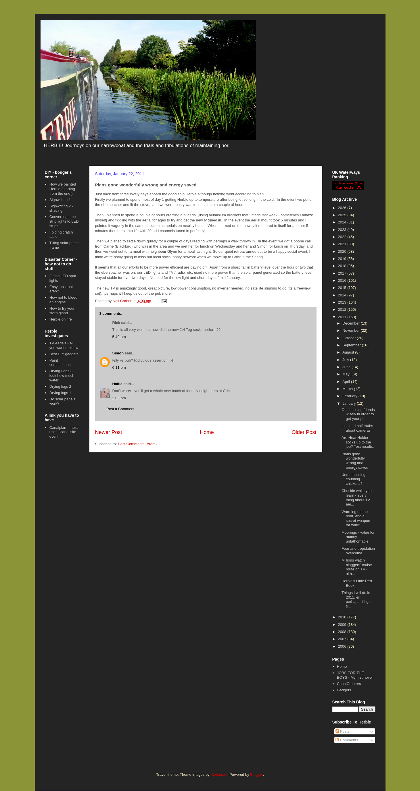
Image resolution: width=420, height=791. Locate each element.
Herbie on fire (60, 319)
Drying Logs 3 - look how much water (62, 375)
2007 (343, 639)
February (350, 396)
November (351, 330)
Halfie (117, 384)
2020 (343, 251)
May (346, 374)
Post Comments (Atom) (137, 444)
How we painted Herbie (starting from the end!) (62, 188)
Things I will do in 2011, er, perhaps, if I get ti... (357, 599)
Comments (346, 740)
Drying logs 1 (60, 393)
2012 (343, 309)
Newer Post (108, 432)
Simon (118, 353)
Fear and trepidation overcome (358, 550)
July (346, 360)
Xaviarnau (218, 774)
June (347, 367)
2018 (343, 266)
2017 (343, 273)
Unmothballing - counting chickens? (355, 479)
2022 (343, 237)
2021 (343, 244)
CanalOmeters (349, 684)
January (349, 403)
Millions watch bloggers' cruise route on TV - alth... (357, 567)
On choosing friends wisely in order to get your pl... (358, 414)
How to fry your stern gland (61, 310)
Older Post (304, 432)
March (348, 389)
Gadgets (344, 690)
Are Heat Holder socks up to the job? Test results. (358, 442)
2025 (343, 215)
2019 (343, 258)
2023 (343, 229)
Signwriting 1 (60, 200)
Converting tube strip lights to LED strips (64, 221)
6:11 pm (119, 367)
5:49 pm (119, 337)
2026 (343, 208)
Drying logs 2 (60, 386)
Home (207, 432)
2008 (343, 632)
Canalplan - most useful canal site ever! (63, 432)
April (346, 381)
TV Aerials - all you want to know (63, 345)
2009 (343, 624)
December (351, 323)
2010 (343, 617)
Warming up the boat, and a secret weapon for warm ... (356, 518)
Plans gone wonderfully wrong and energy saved (355, 461)
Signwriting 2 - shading (61, 208)
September (352, 345)
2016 (343, 280)
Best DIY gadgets (63, 354)
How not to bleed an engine (63, 299)
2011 (343, 317)
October (349, 338)
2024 (343, 222)
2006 (343, 646)
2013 (343, 302)
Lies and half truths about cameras (357, 428)
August (348, 352)
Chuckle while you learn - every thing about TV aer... (357, 497)
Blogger (256, 774)
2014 (343, 295)
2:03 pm (119, 398)
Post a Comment (121, 409)
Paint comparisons (60, 362)
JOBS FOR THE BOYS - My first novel (355, 675)
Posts (342, 731)
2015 (343, 287)
